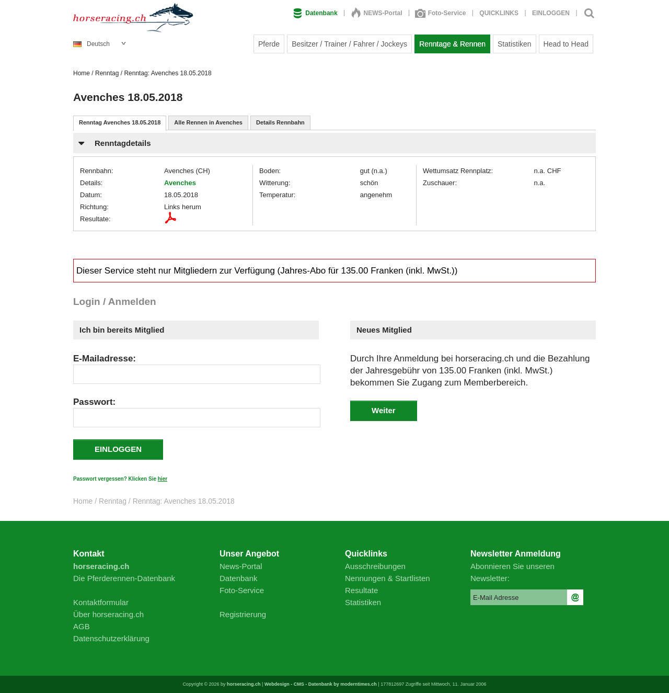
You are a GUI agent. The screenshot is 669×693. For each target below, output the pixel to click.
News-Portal (241, 566)
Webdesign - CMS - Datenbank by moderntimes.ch (320, 684)
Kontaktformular (101, 602)
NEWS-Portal (376, 13)
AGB (81, 626)
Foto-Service (441, 13)
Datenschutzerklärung (111, 638)
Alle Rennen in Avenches (208, 122)
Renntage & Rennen (452, 44)
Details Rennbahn (280, 122)
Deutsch (91, 44)
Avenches (180, 183)
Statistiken (515, 44)
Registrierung (243, 614)
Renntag (107, 73)
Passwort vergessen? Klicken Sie (120, 479)
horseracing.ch (244, 684)
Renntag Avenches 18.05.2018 (119, 122)
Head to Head (566, 44)
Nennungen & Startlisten (387, 578)
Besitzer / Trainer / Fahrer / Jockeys (349, 44)
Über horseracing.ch (108, 614)
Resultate (361, 590)
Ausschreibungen (375, 566)
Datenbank (315, 13)
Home (81, 73)
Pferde (269, 44)
